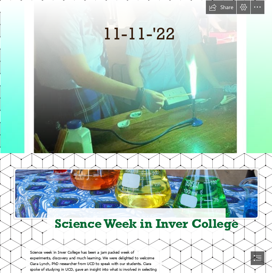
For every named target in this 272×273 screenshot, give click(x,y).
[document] (136, 136)
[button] (221, 7)
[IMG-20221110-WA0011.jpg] (136, 76)
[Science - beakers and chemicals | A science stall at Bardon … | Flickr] (136, 197)
